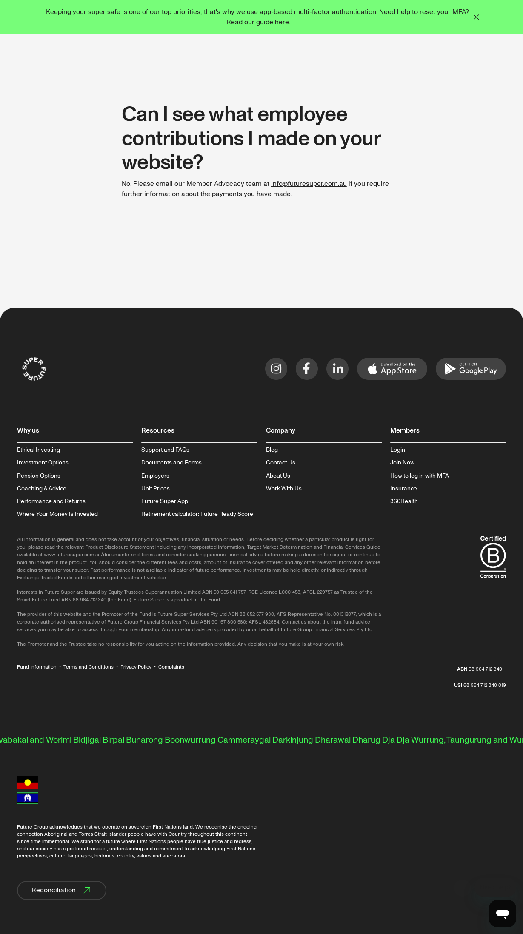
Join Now (402, 463)
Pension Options (38, 476)
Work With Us (284, 489)
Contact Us (280, 463)
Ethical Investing (38, 450)
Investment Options (43, 463)
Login (397, 450)
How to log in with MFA (419, 476)
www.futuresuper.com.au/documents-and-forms (99, 554)
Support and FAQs (165, 450)
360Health (404, 501)
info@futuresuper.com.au (309, 183)
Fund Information (37, 667)
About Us (278, 476)
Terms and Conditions (88, 667)
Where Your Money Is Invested (57, 514)
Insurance (403, 489)
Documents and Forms (171, 463)
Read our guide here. (258, 22)
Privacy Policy (135, 667)
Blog (272, 450)
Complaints (171, 667)
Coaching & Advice (41, 489)
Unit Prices (155, 489)
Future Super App (164, 501)
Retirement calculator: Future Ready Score (197, 514)
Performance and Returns (51, 501)
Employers (155, 476)
